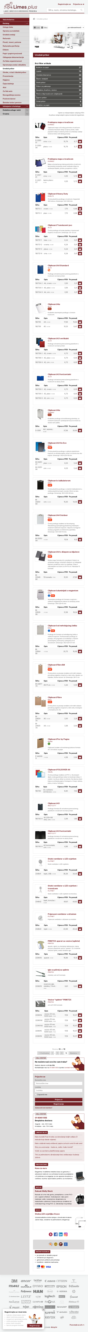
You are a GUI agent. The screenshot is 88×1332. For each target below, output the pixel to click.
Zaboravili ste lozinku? (43, 1108)
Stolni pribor (58, 82)
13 (66, 1053)
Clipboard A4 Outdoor (58, 515)
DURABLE (51, 124)
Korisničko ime (40, 1080)
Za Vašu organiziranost (12, 61)
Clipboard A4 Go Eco (57, 443)
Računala (6, 38)
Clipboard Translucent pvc (60, 225)
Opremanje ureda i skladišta (14, 65)
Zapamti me (41, 1095)
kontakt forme (70, 1067)
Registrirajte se (64, 4)
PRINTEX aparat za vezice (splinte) (64, 941)
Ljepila (58, 71)
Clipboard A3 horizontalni (59, 374)
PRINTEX (51, 943)
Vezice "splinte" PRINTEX (59, 1000)
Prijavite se (78, 4)
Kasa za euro (41, 1168)
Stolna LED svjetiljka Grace (47, 1214)
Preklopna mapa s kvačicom (60, 122)
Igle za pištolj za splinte (58, 970)
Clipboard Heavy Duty (58, 194)
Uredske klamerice (58, 75)
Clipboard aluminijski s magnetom (63, 590)
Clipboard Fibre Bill (56, 665)
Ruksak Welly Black (44, 1191)
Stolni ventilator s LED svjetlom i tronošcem (62, 887)
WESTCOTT (52, 806)
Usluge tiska (8, 27)
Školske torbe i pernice (12, 102)
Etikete (6, 50)
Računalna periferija (11, 46)
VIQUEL (50, 772)
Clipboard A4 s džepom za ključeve (63, 552)
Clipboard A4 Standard (58, 265)
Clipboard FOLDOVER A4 (59, 769)
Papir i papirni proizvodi (12, 53)
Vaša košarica (8, 20)
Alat (4, 87)
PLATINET (51, 861)
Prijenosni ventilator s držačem (62, 914)
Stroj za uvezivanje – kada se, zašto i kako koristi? (54, 1147)
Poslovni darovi (9, 99)
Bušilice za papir (58, 67)
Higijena (6, 80)
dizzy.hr (54, 1327)
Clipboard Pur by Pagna (58, 739)
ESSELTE (51, 196)
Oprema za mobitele (11, 31)
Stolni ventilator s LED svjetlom (62, 859)
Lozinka (38, 1087)
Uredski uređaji (9, 35)
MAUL (50, 445)
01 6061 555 (54, 1067)
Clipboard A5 (54, 803)
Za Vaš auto (7, 91)
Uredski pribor (8, 69)
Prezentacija (8, 76)
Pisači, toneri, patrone (12, 42)
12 (61, 1053)
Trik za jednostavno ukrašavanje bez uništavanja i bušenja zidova (57, 1156)
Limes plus (25, 7)
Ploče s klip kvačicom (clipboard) (58, 93)
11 (57, 1053)
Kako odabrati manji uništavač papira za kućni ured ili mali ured (58, 1143)
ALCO (50, 227)
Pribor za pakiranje (58, 86)
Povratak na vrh (76, 1325)
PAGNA (50, 741)
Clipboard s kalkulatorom (59, 480)
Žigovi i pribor (58, 97)
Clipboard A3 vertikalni (58, 338)
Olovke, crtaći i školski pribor (14, 72)
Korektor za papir (58, 105)
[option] (58, 40)
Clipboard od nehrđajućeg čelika (62, 625)
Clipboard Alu (54, 304)
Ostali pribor (58, 101)
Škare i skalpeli (58, 78)
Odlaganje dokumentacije (13, 57)
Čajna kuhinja (8, 84)
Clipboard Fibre (55, 697)
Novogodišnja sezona (11, 95)
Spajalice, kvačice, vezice (58, 90)
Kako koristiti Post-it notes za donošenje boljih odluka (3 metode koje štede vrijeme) (56, 1138)
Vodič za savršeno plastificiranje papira (50, 1151)
